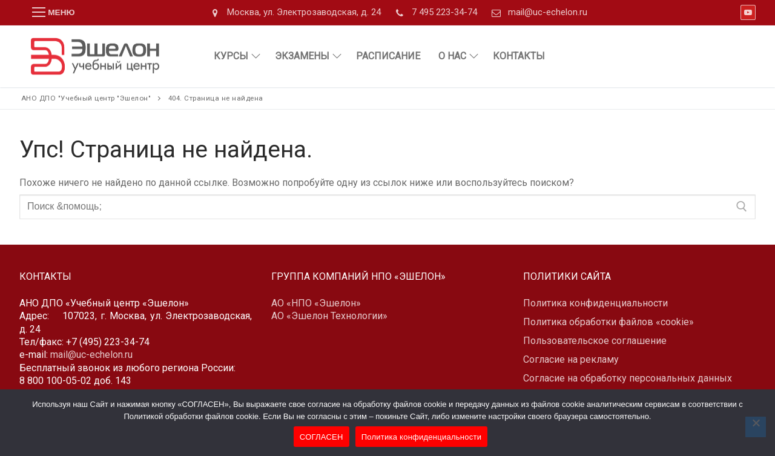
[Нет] (755, 427)
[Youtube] (748, 12)
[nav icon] (53, 12)
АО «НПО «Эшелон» (316, 303)
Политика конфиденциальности (421, 436)
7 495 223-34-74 (434, 13)
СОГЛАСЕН (321, 436)
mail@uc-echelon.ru (537, 13)
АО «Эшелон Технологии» (329, 316)
